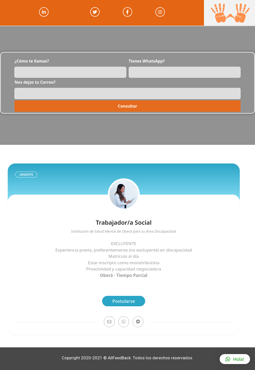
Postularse (123, 301)
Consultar (127, 97)
